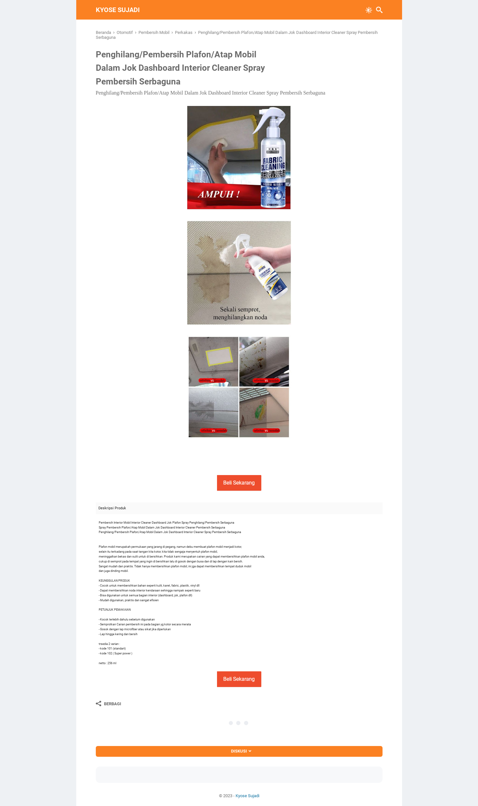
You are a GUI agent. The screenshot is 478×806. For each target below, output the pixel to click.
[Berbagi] (108, 703)
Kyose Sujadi (118, 10)
